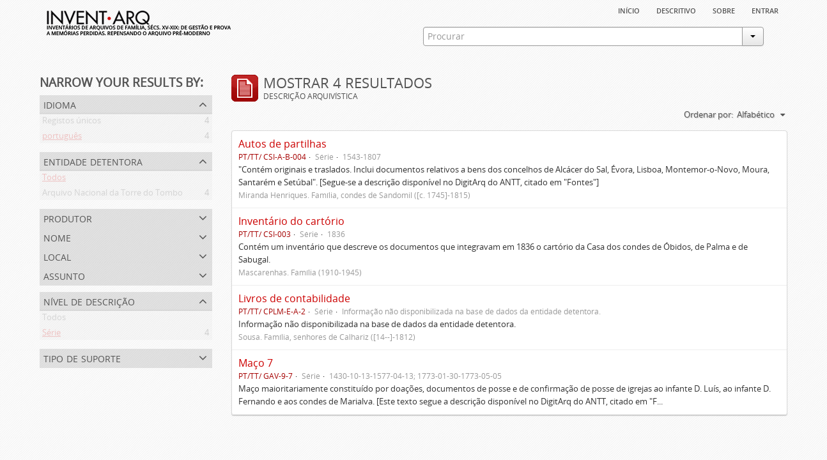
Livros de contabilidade (294, 298)
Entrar (765, 10)
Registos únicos (71, 122)
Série (51, 335)
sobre (724, 10)
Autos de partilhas (282, 144)
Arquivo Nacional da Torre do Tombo (112, 195)
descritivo (676, 10)
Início (629, 10)
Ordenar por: (708, 114)
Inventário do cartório (291, 221)
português (62, 138)
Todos (54, 179)
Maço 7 (255, 363)
